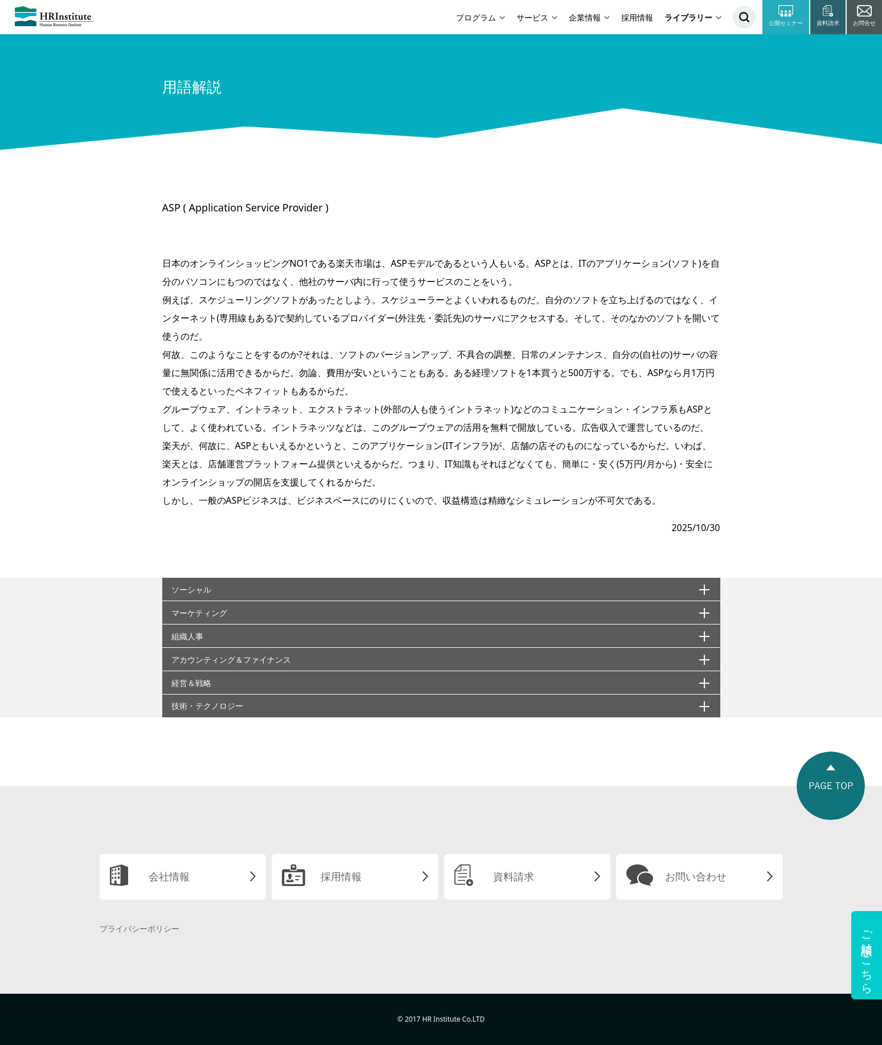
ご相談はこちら (867, 955)
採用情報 (637, 17)
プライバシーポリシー (139, 928)
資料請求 (513, 876)
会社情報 (169, 876)
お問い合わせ (696, 876)
